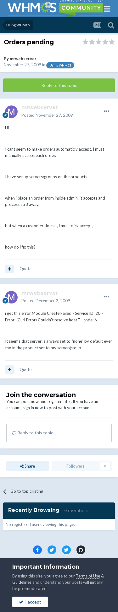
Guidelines (21, 582)
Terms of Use (88, 575)
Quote (25, 268)
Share (27, 466)
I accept (30, 601)
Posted (47, 115)
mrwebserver (23, 58)
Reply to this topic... (34, 432)
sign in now (33, 407)
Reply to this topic (59, 85)
